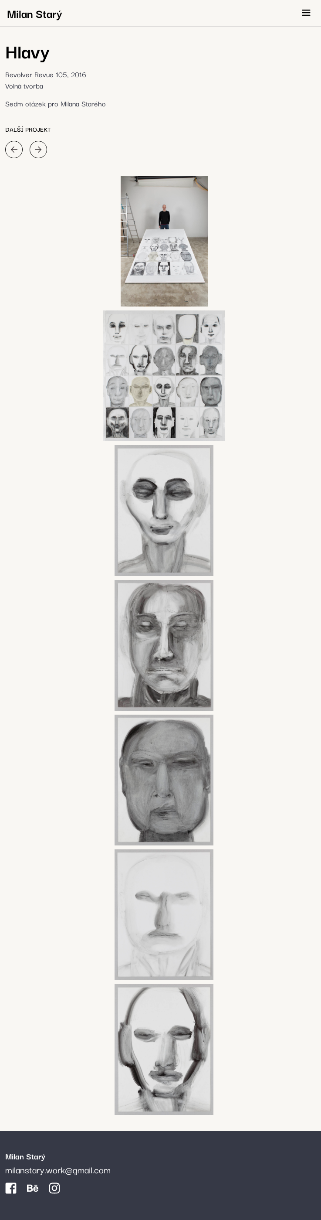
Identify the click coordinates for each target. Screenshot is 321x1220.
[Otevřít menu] (306, 12)
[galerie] (164, 241)
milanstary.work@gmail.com (58, 1169)
